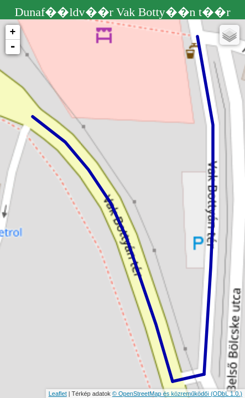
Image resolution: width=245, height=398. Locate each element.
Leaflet (58, 393)
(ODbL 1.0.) (226, 393)
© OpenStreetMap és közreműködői (161, 393)
